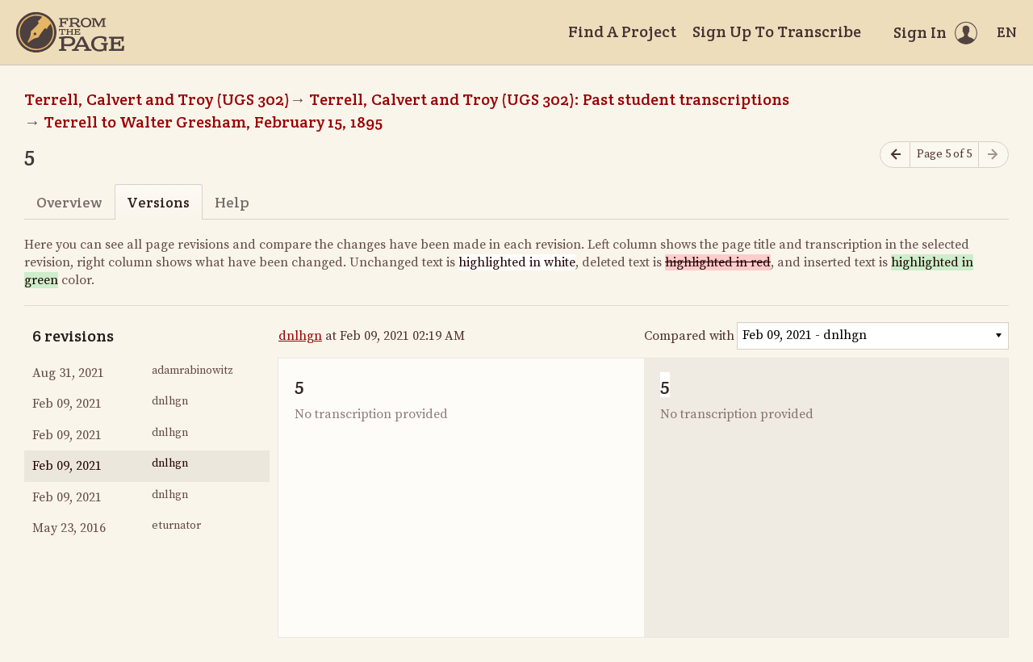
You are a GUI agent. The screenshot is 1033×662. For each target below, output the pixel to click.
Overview (69, 202)
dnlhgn (300, 336)
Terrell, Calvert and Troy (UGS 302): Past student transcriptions (549, 99)
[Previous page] (895, 154)
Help (232, 202)
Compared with (689, 335)
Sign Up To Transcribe (776, 31)
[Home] (70, 32)
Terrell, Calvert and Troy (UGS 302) (157, 99)
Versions (158, 202)
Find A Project (622, 31)
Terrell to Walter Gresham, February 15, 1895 (213, 121)
